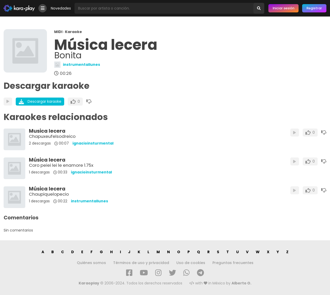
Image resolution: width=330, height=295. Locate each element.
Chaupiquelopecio (49, 194)
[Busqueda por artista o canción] (164, 8)
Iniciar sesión (283, 8)
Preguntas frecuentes (232, 262)
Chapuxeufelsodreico (52, 136)
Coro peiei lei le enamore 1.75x (61, 165)
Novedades (61, 8)
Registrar (314, 8)
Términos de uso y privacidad (141, 262)
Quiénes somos (91, 262)
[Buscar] (258, 8)
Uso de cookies (190, 262)
